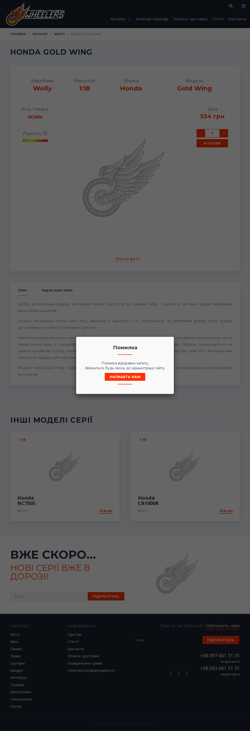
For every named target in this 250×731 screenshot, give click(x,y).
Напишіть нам (125, 377)
